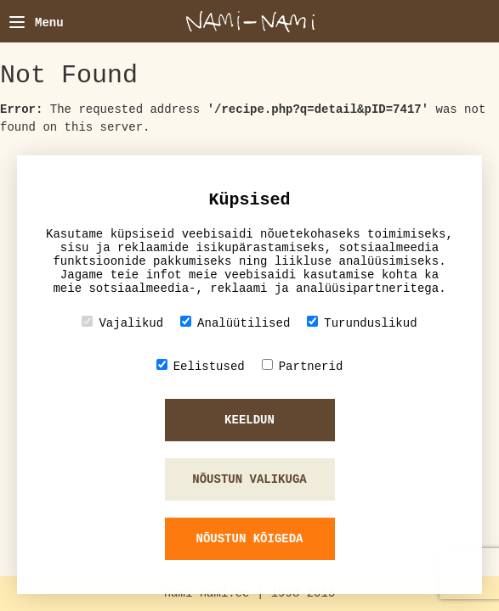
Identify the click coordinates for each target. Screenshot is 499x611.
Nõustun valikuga (249, 479)
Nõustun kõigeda (249, 539)
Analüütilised (235, 323)
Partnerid (302, 366)
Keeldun (249, 420)
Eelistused (200, 366)
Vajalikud (122, 323)
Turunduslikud (362, 323)
